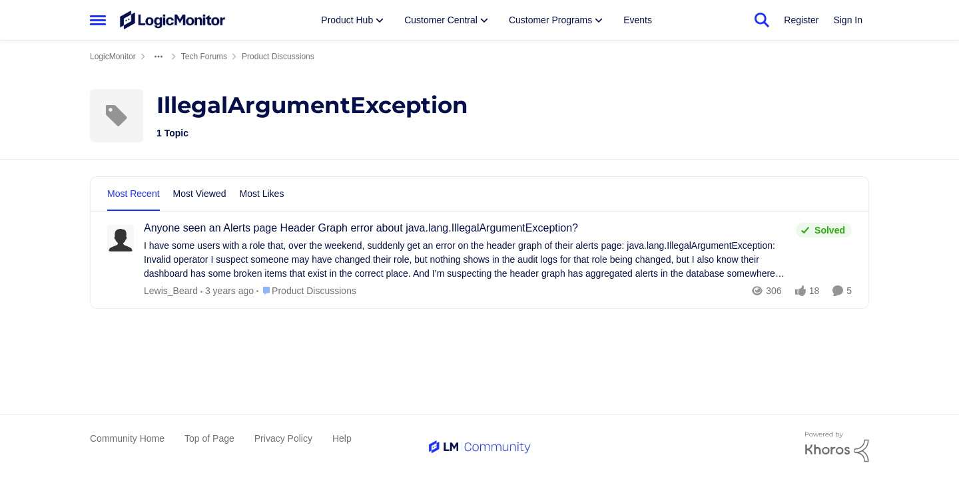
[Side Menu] (98, 20)
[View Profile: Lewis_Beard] (120, 238)
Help (342, 438)
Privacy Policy (283, 438)
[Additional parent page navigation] (158, 56)
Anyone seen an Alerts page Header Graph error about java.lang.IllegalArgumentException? (361, 228)
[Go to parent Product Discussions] (306, 291)
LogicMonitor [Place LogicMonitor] (113, 56)
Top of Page (209, 438)
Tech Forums (204, 56)
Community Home (127, 438)
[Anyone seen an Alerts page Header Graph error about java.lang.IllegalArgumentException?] (466, 260)
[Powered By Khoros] (837, 447)
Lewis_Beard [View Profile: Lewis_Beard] (171, 290)
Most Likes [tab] (262, 193)
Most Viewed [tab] (199, 193)
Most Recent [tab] (133, 193)
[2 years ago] (227, 291)
